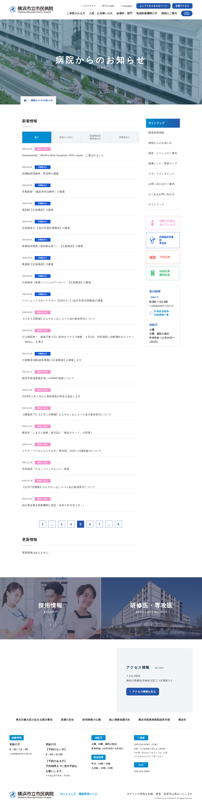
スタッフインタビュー (161, 173)
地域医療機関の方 (146, 13)
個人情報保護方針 (119, 719)
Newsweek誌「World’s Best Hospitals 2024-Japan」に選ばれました (63, 155)
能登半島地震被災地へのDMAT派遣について (48, 378)
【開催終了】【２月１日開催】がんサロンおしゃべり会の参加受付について (66, 414)
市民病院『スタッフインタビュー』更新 (45, 469)
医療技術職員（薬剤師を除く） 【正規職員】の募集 (52, 246)
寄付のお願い (109, 6)
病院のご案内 (169, 13)
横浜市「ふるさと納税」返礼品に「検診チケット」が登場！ (57, 432)
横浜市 (182, 719)
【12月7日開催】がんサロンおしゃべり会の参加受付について (58, 487)
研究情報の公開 (91, 719)
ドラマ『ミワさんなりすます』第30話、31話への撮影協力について (62, 450)
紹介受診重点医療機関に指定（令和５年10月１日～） (54, 505)
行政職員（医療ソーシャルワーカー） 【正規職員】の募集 (56, 282)
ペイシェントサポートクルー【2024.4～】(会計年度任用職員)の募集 (62, 300)
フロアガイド (89, 6)
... (52, 524)
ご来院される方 (76, 13)
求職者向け (124, 137)
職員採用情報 (156, 132)
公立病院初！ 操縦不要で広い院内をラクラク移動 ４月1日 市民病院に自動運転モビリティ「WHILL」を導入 (78, 339)
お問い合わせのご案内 (161, 184)
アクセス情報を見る (144, 691)
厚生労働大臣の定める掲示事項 (34, 719)
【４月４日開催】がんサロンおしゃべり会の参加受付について (59, 318)
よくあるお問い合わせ (161, 194)
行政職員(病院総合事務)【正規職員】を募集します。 (53, 360)
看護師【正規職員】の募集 (38, 264)
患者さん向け (66, 137)
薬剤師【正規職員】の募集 (38, 209)
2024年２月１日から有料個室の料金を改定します (51, 396)
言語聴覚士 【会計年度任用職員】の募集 (46, 228)
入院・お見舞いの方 (101, 13)
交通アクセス (182, 6)
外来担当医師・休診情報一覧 (162, 313)
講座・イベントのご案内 (162, 153)
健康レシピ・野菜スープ (162, 163)
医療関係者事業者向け (95, 137)
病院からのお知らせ (160, 143)
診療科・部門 (124, 13)
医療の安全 (67, 719)
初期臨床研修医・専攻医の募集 (40, 173)
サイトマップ (156, 204)
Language (127, 6)
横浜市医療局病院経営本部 (154, 719)
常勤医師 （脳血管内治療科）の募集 (43, 191)
